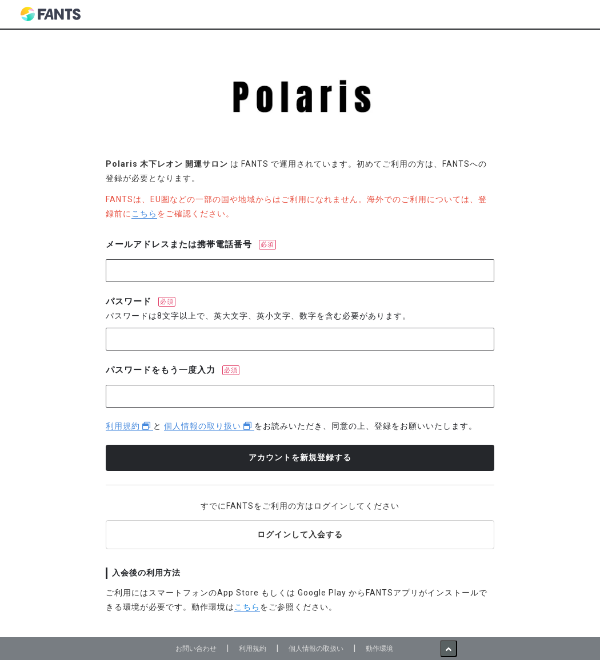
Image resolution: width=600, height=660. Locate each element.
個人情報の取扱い (316, 648)
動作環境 (379, 648)
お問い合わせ (196, 648)
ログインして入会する (300, 534)
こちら (144, 213)
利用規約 (129, 425)
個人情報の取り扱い (209, 425)
